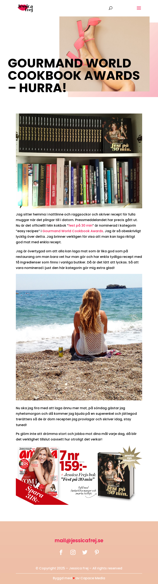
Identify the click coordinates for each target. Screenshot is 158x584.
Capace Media (92, 578)
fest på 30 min (80, 225)
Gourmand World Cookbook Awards (72, 231)
